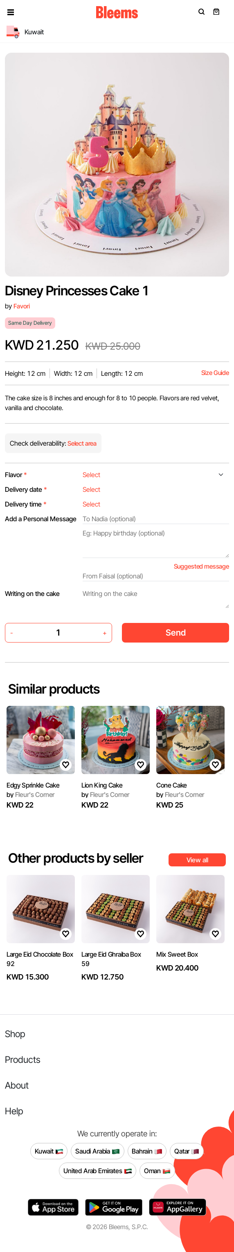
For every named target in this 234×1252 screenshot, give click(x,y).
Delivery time (26, 504)
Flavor (16, 475)
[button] (11, 12)
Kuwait (49, 1151)
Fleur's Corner (30, 794)
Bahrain (147, 1151)
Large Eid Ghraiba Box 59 (111, 958)
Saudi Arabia (97, 1151)
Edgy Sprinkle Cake (33, 785)
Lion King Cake (102, 785)
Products (22, 1059)
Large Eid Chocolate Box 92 (40, 958)
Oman (157, 1170)
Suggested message (201, 566)
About (17, 1085)
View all (197, 860)
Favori (22, 306)
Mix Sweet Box (177, 954)
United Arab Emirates (97, 1170)
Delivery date (26, 489)
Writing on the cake (32, 593)
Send (176, 632)
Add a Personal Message (40, 519)
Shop (15, 1033)
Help (14, 1110)
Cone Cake (171, 785)
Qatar (186, 1151)
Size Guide (215, 373)
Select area (81, 443)
